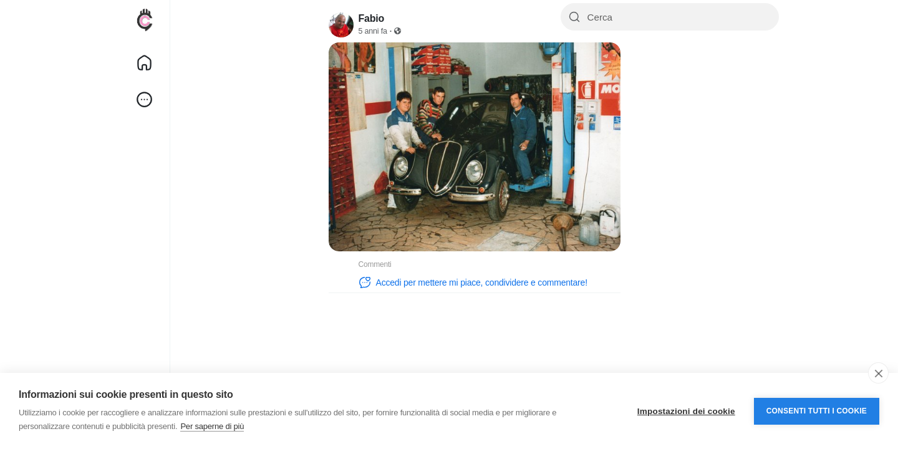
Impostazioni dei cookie (686, 411)
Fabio (372, 18)
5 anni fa (373, 31)
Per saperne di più (212, 426)
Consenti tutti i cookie (816, 411)
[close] (878, 373)
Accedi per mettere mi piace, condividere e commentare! (473, 282)
